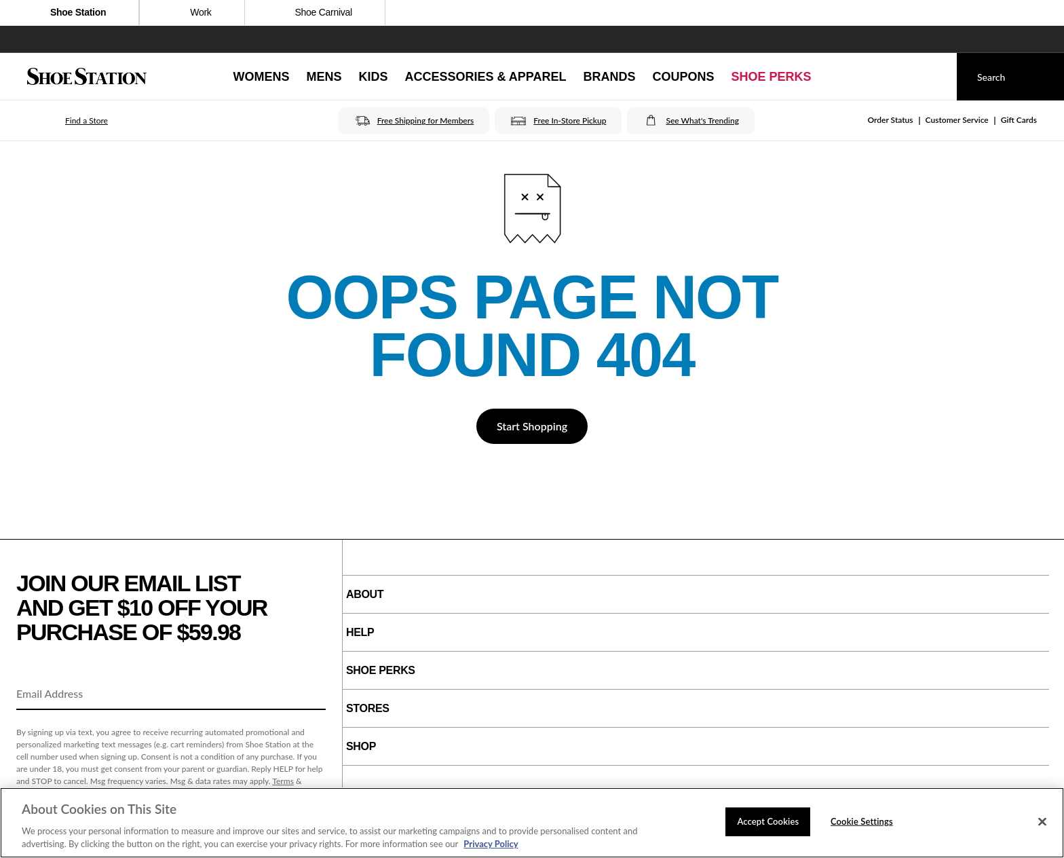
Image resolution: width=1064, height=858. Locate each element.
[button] (67, 120)
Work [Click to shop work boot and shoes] (191, 13)
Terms (283, 781)
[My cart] (934, 76)
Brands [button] (610, 76)
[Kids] (373, 77)
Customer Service (957, 120)
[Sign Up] (310, 694)
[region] (532, 822)
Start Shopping (532, 425)
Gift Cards (1019, 120)
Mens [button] (323, 76)
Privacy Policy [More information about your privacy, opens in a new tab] (490, 843)
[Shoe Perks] (771, 77)
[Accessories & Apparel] (485, 77)
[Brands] (610, 77)
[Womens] (261, 77)
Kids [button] (372, 76)
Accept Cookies (768, 821)
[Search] (1010, 76)
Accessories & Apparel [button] (485, 76)
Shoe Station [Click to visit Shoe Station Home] (69, 13)
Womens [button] (261, 76)
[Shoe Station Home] (87, 77)
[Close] (1042, 822)
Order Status (890, 120)
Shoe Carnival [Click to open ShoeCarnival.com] (315, 13)
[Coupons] (683, 77)
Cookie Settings (862, 821)
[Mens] (323, 77)
